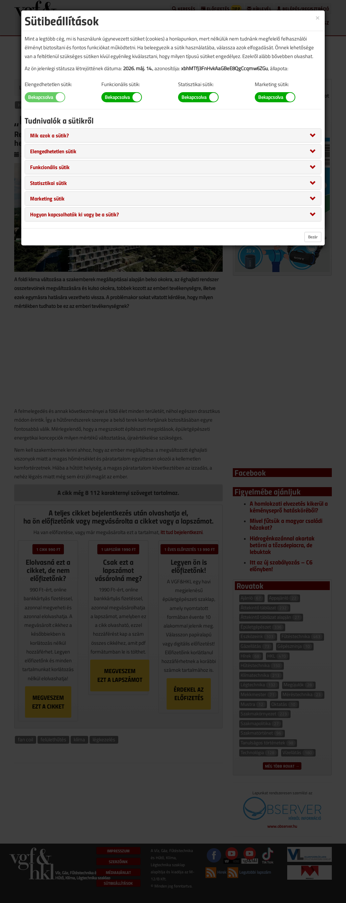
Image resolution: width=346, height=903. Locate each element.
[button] (49, 135)
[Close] (318, 17)
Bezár (313, 237)
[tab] (173, 135)
